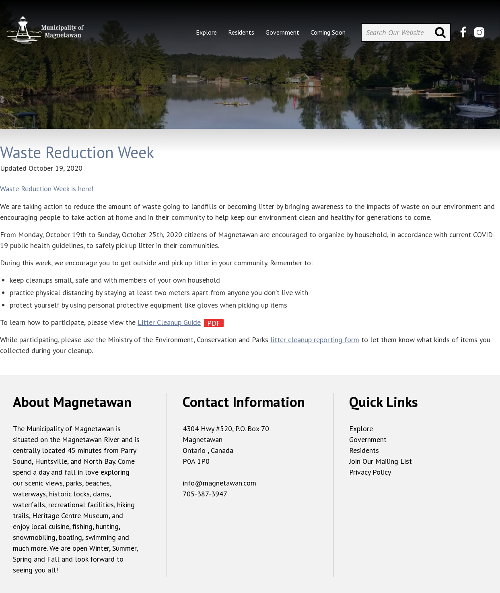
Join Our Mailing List (380, 461)
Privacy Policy (370, 472)
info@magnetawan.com (219, 483)
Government (368, 439)
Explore (361, 428)
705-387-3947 (205, 493)
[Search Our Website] (406, 32)
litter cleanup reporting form (314, 339)
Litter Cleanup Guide (169, 322)
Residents (364, 450)
